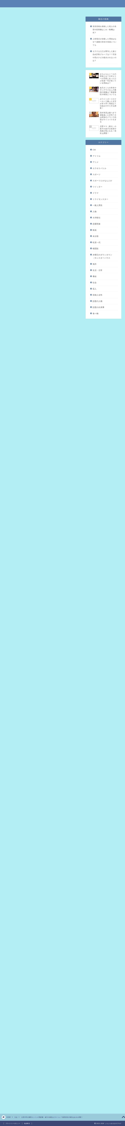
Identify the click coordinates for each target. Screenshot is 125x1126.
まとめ (23, 98)
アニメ (96, 162)
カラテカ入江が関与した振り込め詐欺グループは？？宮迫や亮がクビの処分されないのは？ (104, 56)
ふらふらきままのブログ (62, 3)
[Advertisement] (42, 186)
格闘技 (96, 248)
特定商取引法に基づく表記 (38, 10)
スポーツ (96, 174)
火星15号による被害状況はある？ (35, 94)
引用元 (43, 340)
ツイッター (97, 187)
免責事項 (54, 10)
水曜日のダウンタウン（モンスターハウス (102, 256)
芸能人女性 (97, 295)
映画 (95, 230)
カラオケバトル (99, 168)
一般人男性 (97, 205)
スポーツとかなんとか (102, 181)
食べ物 (96, 313)
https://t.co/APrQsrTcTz (23, 236)
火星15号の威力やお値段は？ (33, 91)
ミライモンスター (100, 199)
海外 (95, 264)
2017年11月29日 (46, 252)
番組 (95, 276)
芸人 (95, 289)
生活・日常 (97, 270)
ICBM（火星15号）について (32, 83)
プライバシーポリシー (70, 10)
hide (50, 75)
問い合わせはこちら (89, 10)
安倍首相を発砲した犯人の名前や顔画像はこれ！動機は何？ (104, 30)
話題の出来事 (98, 307)
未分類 (96, 236)
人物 (95, 211)
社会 (10, 21)
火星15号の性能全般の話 (31, 87)
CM (94, 150)
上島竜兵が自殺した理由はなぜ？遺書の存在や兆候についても (104, 42)
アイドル (96, 156)
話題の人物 (97, 301)
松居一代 (96, 242)
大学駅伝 (96, 218)
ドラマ (96, 193)
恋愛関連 (96, 224)
